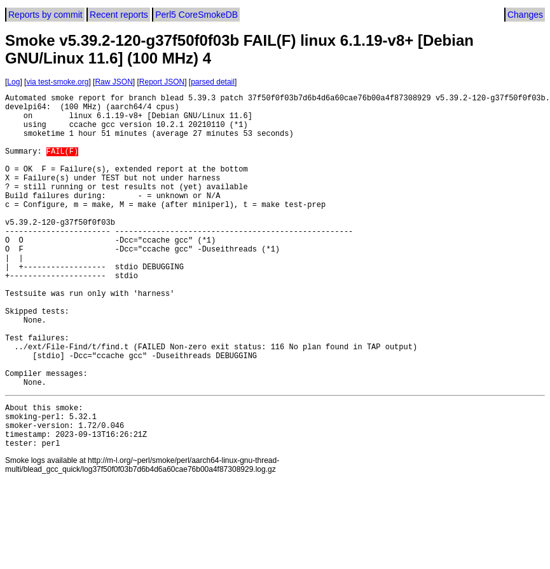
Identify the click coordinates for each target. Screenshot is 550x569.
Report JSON (161, 81)
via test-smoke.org (57, 81)
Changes (525, 15)
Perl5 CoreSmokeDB (196, 15)
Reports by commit (45, 15)
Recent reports (119, 15)
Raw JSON (113, 81)
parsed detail (213, 81)
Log (13, 81)
